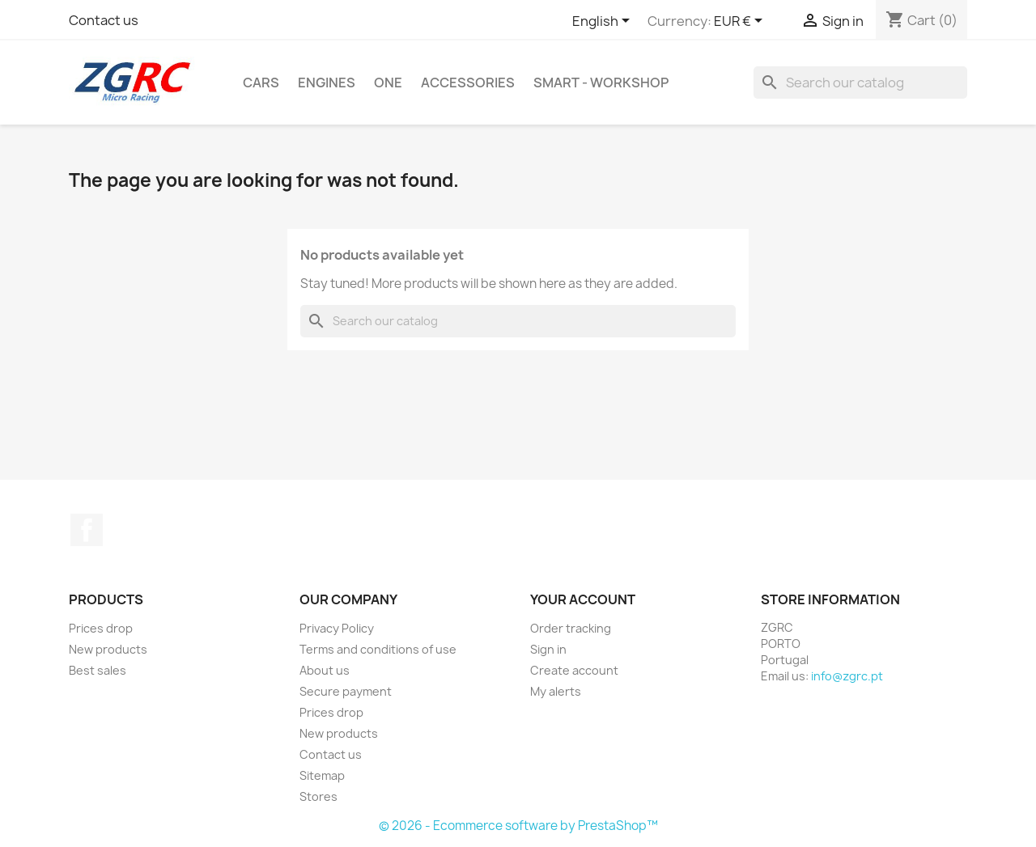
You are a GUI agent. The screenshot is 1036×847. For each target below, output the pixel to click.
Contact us (103, 20)
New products (108, 649)
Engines (326, 82)
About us (324, 670)
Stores (318, 796)
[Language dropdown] (603, 22)
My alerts (555, 691)
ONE (388, 82)
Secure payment (345, 691)
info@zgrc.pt (847, 676)
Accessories (468, 82)
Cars (261, 82)
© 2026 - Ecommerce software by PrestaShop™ (518, 825)
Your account (582, 599)
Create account (574, 670)
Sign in (548, 649)
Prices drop (101, 628)
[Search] (860, 82)
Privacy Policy (336, 628)
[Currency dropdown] (741, 22)
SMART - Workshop (601, 82)
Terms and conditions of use (377, 649)
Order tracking (570, 628)
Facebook (86, 530)
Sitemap (322, 775)
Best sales (97, 670)
